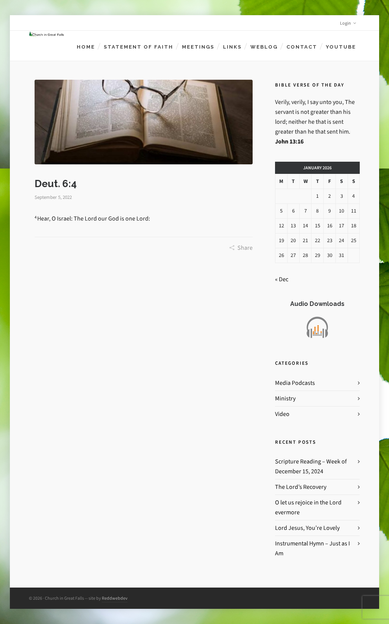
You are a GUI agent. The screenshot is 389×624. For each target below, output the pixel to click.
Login (348, 23)
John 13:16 (289, 141)
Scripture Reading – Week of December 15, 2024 (311, 466)
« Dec (281, 279)
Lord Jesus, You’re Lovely (307, 528)
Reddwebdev (115, 598)
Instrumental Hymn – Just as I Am (312, 548)
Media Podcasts (295, 383)
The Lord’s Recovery (300, 487)
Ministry (285, 398)
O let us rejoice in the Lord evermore (308, 507)
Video (282, 414)
